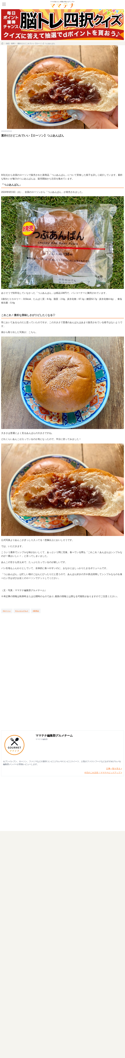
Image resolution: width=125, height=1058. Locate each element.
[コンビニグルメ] (22, 611)
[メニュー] (4, 4)
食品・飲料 (10, 43)
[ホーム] (2, 43)
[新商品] (36, 611)
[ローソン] (6, 611)
